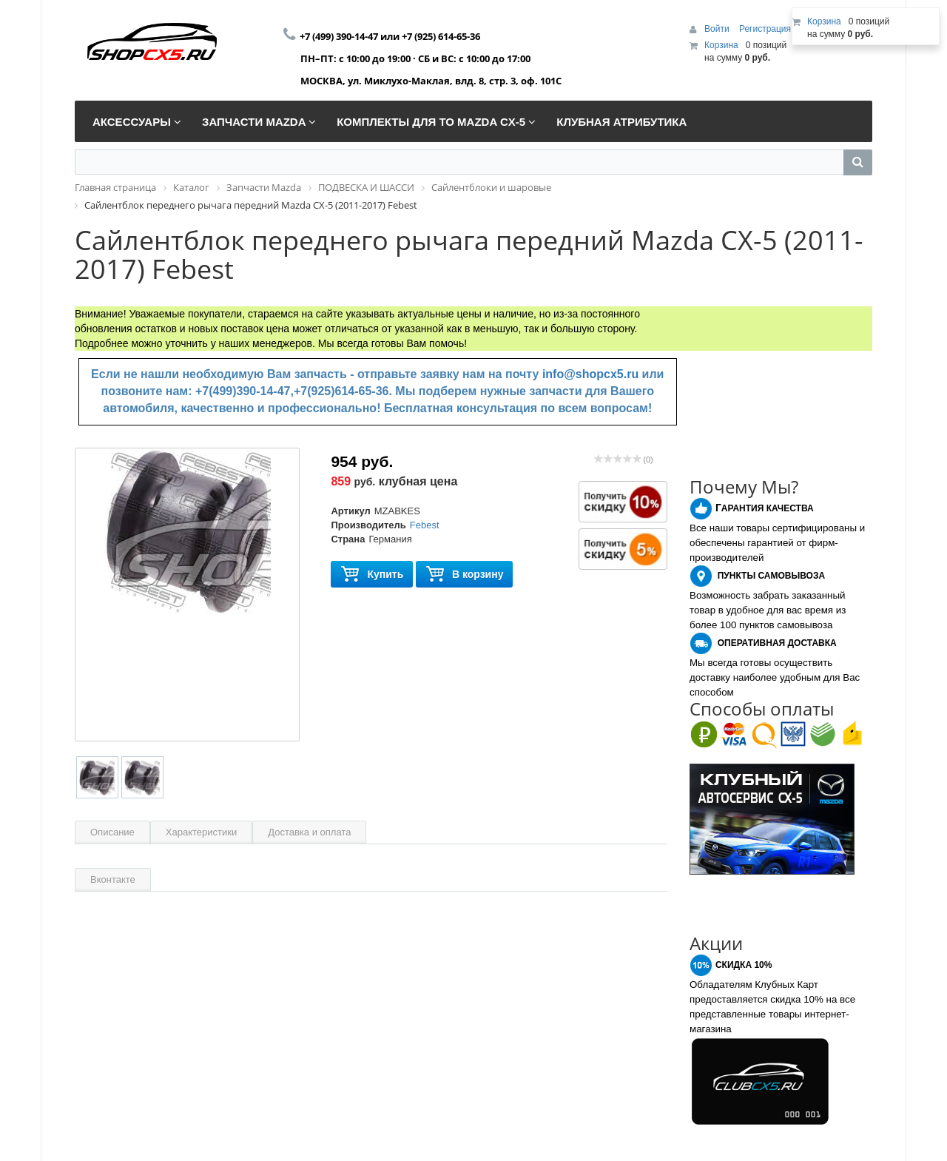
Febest (424, 525)
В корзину (464, 574)
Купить (371, 574)
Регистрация (765, 29)
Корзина (721, 45)
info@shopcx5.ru (590, 374)
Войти (718, 29)
